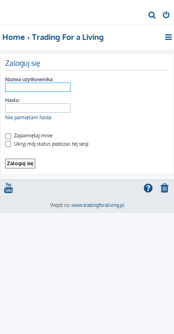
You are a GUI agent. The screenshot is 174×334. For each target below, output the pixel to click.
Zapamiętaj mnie (28, 135)
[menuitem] (152, 15)
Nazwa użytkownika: (29, 79)
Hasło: (12, 100)
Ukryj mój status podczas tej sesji (47, 144)
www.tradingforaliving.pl (97, 205)
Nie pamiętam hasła (28, 117)
